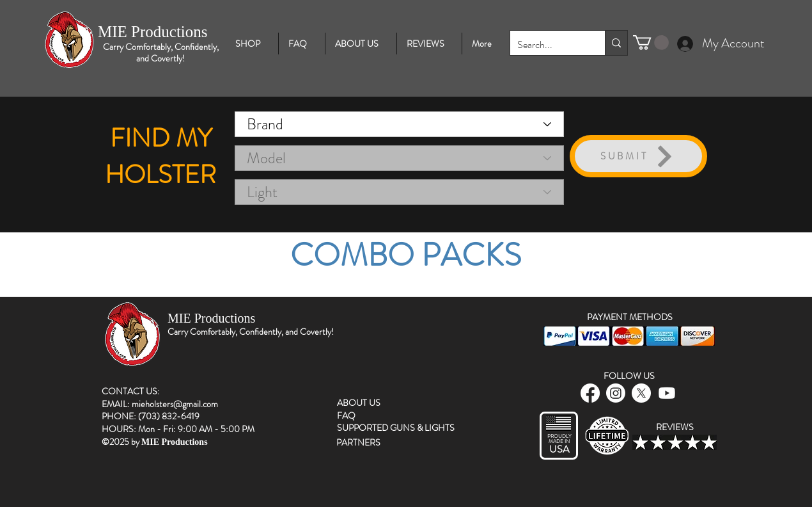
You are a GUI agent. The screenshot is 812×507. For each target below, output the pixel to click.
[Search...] (547, 45)
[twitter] (641, 393)
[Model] (399, 158)
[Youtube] (666, 393)
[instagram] (615, 393)
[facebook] (590, 393)
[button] (651, 42)
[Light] (399, 192)
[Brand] (399, 124)
